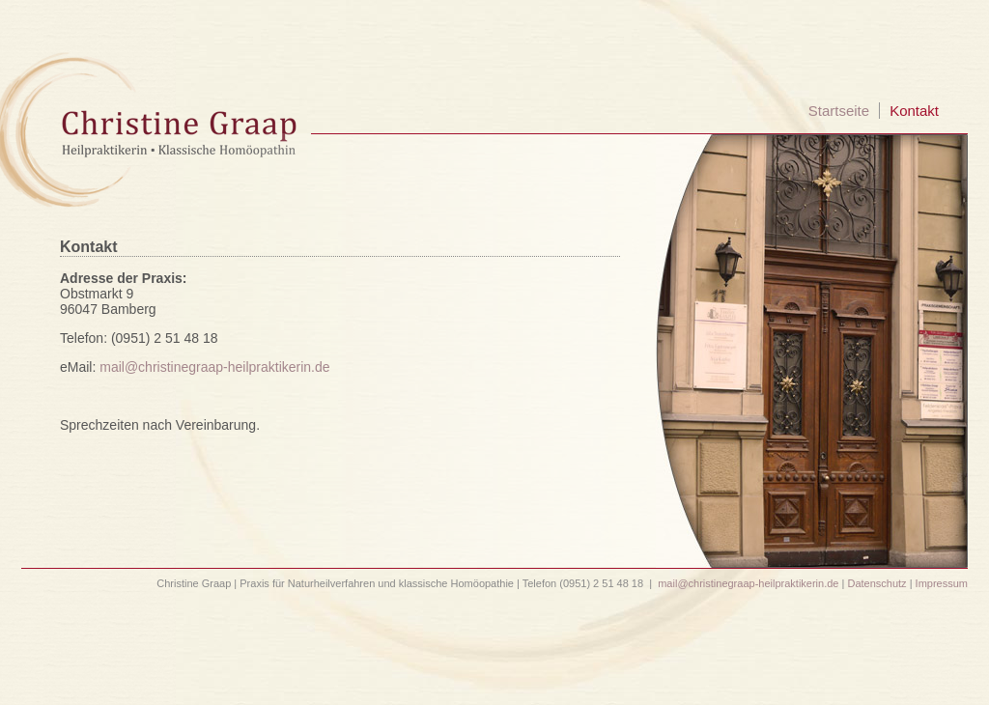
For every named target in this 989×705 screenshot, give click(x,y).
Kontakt (914, 110)
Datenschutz (876, 583)
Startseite (838, 110)
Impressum (942, 583)
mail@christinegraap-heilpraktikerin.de (214, 367)
